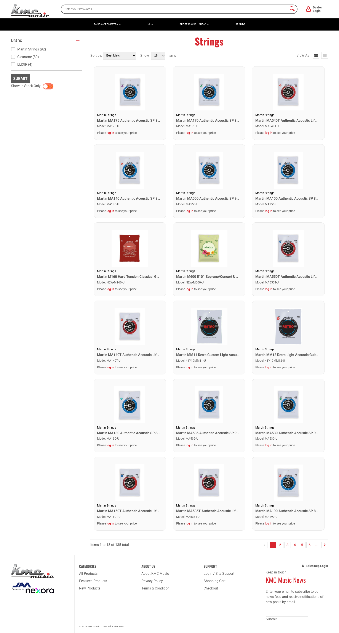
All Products (88, 573)
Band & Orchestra (106, 24)
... (316, 545)
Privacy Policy (152, 581)
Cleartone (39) (25, 57)
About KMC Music (155, 573)
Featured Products (93, 581)
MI (148, 24)
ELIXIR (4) (21, 64)
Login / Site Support (219, 573)
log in (110, 132)
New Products (89, 588)
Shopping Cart (214, 581)
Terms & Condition (155, 588)
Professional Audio (192, 24)
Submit (20, 78)
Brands (240, 24)
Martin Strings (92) (28, 49)
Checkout (211, 588)
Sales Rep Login (317, 566)
